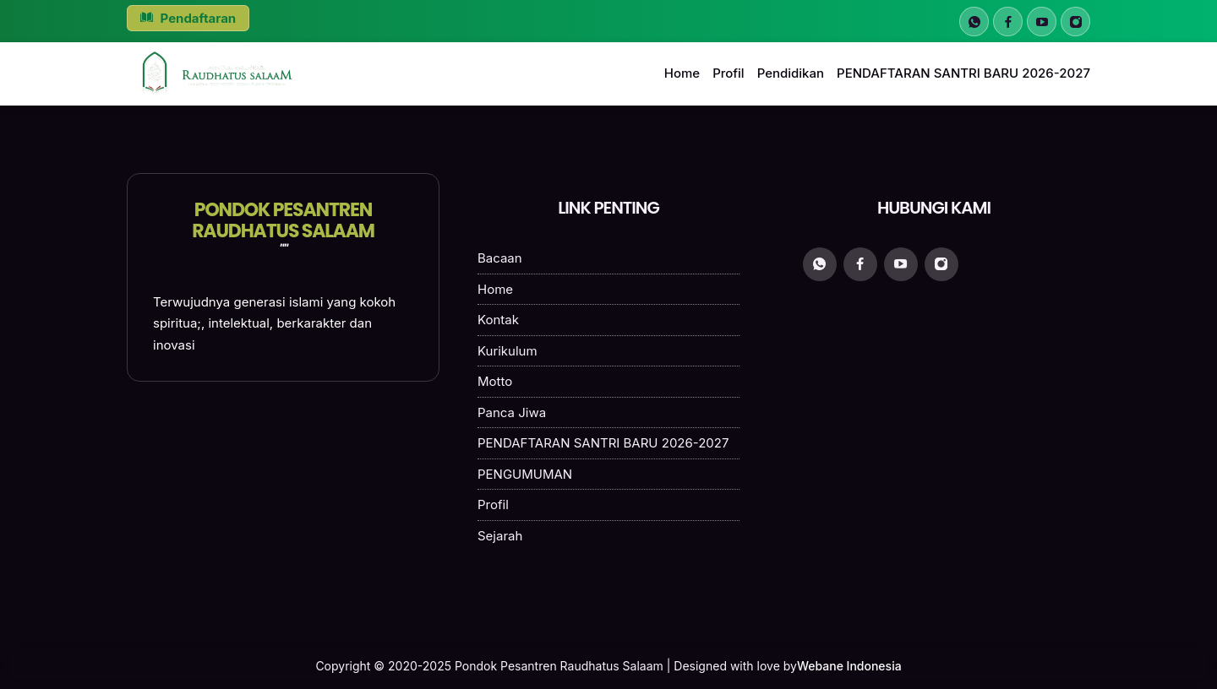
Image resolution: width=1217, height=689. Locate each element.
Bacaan (500, 258)
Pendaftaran (188, 18)
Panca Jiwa (512, 412)
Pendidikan (790, 73)
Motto (495, 381)
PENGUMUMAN (525, 474)
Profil (728, 73)
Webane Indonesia (849, 666)
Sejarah (500, 536)
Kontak (498, 320)
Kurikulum (508, 351)
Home (682, 73)
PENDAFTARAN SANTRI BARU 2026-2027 (963, 73)
